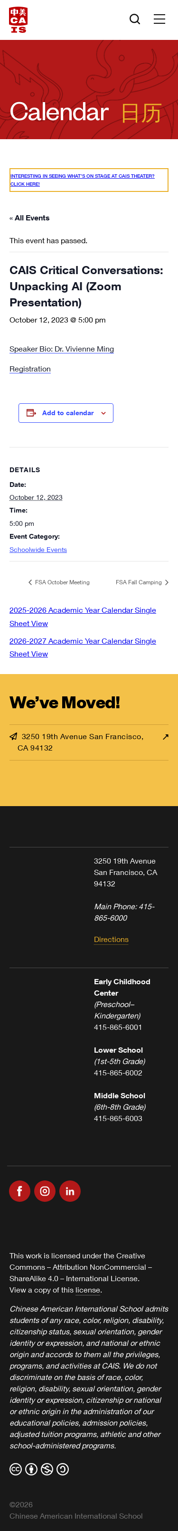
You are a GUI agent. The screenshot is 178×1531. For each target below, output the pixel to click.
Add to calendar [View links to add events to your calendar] (68, 413)
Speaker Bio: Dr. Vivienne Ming (61, 348)
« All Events (29, 217)
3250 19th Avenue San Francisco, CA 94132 (76, 742)
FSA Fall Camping (139, 582)
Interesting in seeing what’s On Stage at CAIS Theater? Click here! (82, 180)
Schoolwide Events (38, 549)
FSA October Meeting (62, 582)
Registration (30, 368)
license (87, 1289)
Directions (111, 938)
